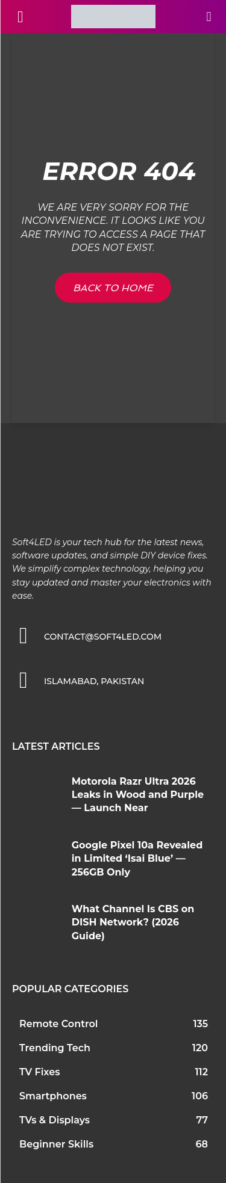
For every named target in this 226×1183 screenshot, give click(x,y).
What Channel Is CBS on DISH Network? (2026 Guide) (133, 922)
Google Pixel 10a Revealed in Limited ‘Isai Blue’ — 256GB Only (137, 858)
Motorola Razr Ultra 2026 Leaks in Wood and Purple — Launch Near (138, 795)
